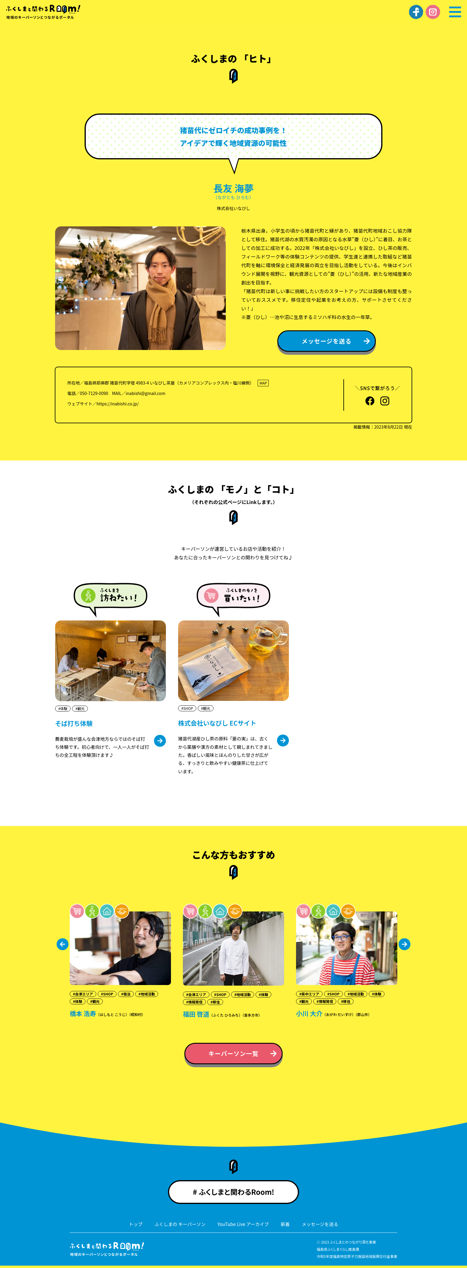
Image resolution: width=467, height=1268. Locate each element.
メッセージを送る (323, 1226)
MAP (263, 382)
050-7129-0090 (94, 393)
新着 (287, 1226)
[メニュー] (455, 12)
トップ (132, 1226)
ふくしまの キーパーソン (178, 1226)
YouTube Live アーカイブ (243, 1226)
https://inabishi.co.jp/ (117, 404)
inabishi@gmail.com (145, 393)
